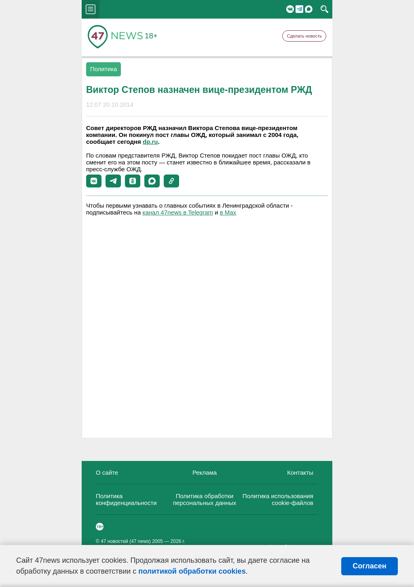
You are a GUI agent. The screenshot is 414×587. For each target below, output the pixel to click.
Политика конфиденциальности (126, 499)
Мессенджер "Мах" (309, 9)
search (324, 9)
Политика (103, 68)
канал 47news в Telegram (178, 212)
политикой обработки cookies (191, 571)
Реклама (204, 472)
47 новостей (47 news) (126, 541)
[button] (93, 181)
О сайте (107, 472)
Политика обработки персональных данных (205, 499)
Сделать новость (304, 36)
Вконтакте (290, 9)
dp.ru (150, 141)
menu (90, 9)
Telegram (299, 9)
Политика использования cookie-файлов (278, 499)
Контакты (300, 472)
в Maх (228, 212)
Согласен (369, 566)
